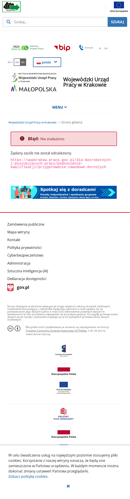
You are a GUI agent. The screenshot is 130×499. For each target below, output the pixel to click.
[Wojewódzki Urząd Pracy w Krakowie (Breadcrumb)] (32, 122)
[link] (28, 48)
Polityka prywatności (24, 247)
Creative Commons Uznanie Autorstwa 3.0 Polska (56, 330)
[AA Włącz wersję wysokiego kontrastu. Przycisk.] (23, 62)
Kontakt (13, 239)
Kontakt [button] (85, 47)
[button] (68, 486)
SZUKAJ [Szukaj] (117, 21)
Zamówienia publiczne (25, 224)
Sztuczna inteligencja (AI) (27, 271)
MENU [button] (59, 107)
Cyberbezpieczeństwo (25, 255)
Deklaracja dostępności (26, 278)
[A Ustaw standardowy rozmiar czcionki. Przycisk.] (100, 48)
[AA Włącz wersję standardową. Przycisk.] (17, 62)
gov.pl (18, 288)
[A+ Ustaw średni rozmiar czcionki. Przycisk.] (106, 48)
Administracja (18, 263)
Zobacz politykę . (28, 476)
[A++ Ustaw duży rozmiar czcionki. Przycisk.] (10, 62)
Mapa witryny (18, 232)
